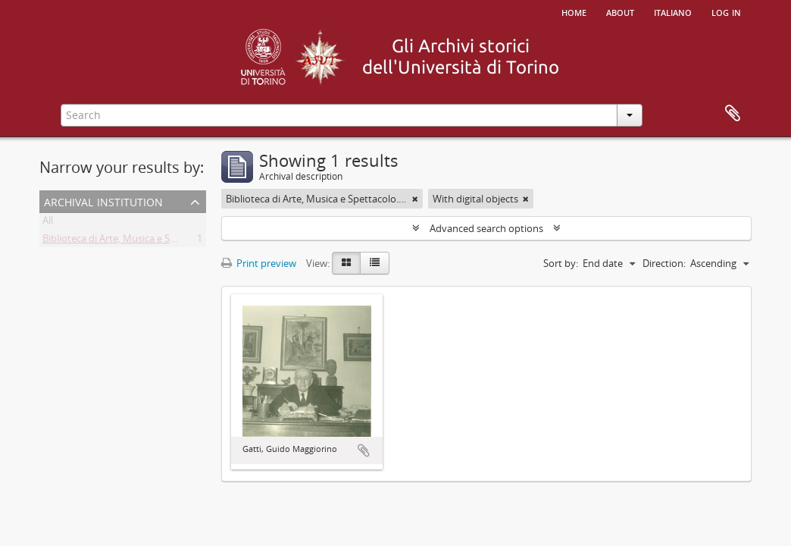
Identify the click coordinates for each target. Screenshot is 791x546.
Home (573, 11)
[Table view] (374, 263)
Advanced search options (486, 228)
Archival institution (103, 200)
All (47, 223)
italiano (673, 11)
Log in (726, 11)
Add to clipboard (363, 450)
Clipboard (733, 114)
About (620, 11)
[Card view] (346, 263)
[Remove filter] (415, 198)
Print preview (258, 263)
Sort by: (560, 263)
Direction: (664, 263)
